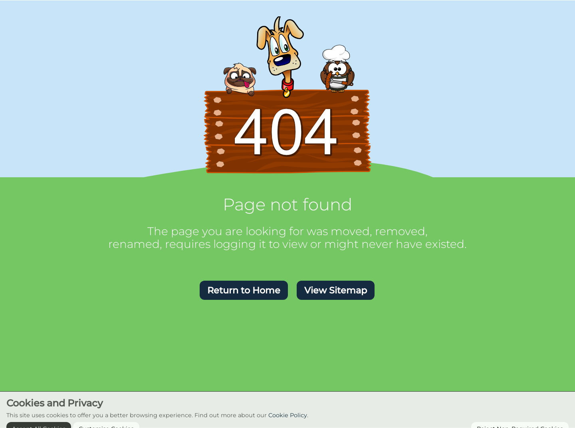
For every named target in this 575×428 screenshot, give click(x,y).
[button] (244, 290)
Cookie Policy (287, 420)
